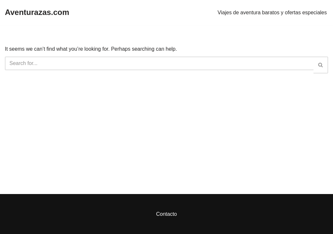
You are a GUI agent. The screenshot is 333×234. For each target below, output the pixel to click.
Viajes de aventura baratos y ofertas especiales (272, 12)
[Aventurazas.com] (37, 12)
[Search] (159, 63)
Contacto (166, 214)
